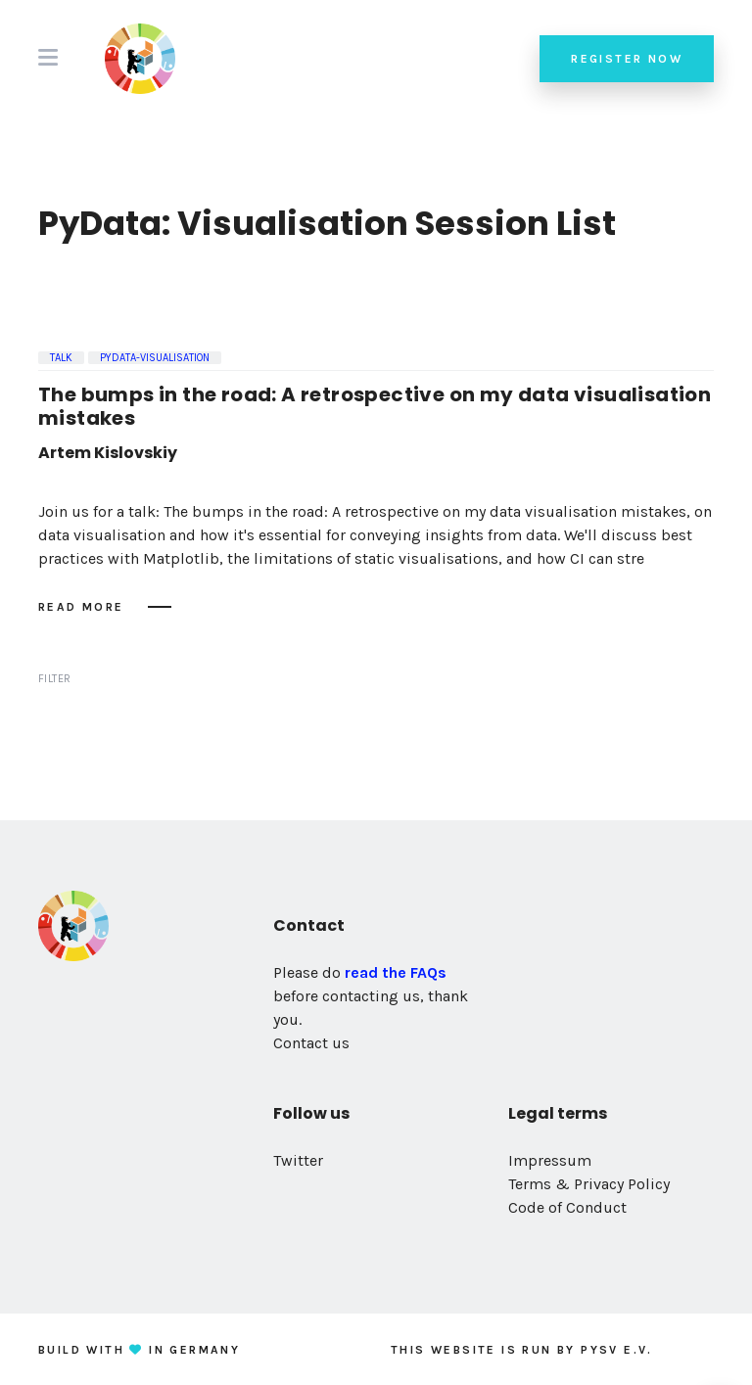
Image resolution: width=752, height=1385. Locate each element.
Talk (61, 357)
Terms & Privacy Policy (589, 1184)
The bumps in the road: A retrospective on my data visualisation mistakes (374, 406)
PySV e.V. (617, 1350)
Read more (81, 607)
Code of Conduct (567, 1207)
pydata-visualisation (155, 357)
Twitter (298, 1160)
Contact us (311, 1043)
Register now (626, 59)
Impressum (549, 1160)
